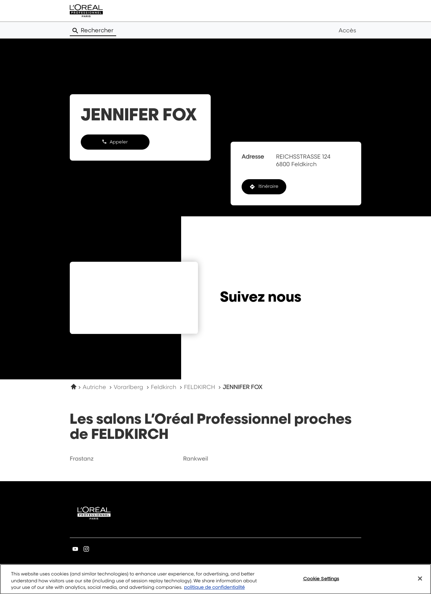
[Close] (420, 583)
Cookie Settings (321, 583)
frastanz (81, 458)
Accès (347, 30)
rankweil (195, 458)
